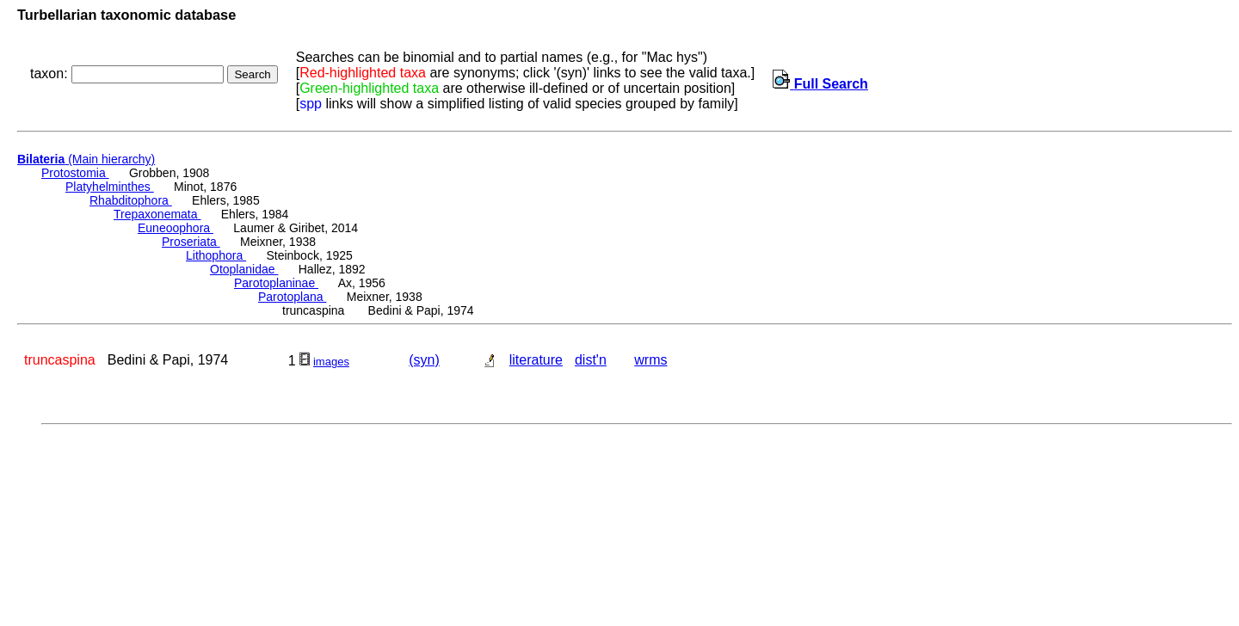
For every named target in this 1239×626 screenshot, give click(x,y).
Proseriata (191, 242)
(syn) (424, 360)
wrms (650, 360)
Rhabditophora (130, 200)
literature (536, 360)
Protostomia (75, 173)
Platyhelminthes (109, 186)
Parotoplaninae (276, 283)
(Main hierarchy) (86, 159)
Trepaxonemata (157, 214)
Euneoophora (175, 228)
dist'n (591, 360)
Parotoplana (292, 297)
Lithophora (216, 255)
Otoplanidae (244, 269)
